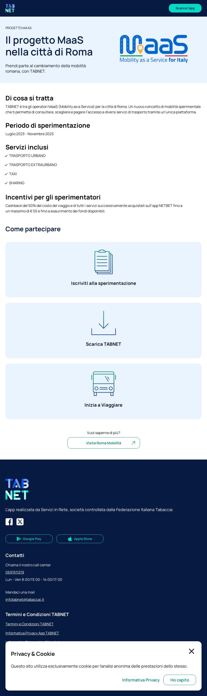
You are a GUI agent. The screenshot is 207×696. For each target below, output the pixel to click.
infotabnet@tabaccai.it (24, 599)
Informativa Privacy (141, 680)
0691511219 (14, 572)
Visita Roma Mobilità (111, 443)
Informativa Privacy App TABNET (32, 633)
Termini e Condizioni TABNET (29, 623)
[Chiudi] (191, 651)
